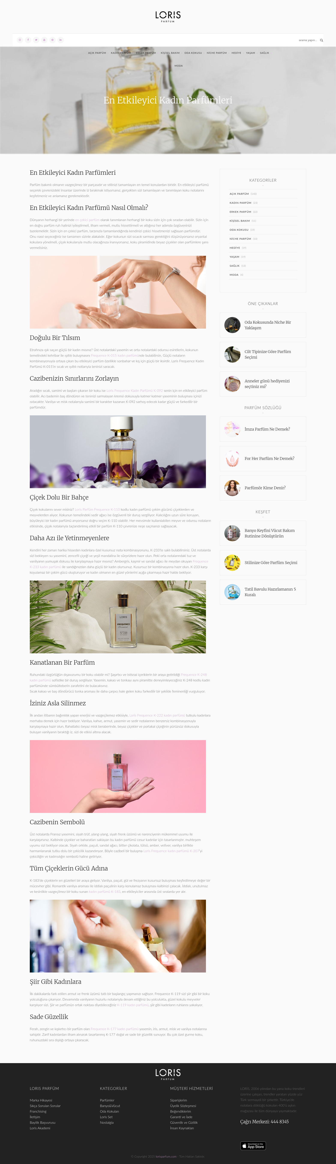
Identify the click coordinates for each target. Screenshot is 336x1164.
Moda (179, 65)
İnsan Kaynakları (182, 1128)
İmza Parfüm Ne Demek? (267, 429)
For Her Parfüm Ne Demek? (269, 458)
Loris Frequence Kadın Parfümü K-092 (134, 390)
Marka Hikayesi (41, 1100)
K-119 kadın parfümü (133, 1005)
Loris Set (106, 1117)
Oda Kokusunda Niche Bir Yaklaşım (268, 325)
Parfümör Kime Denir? (265, 487)
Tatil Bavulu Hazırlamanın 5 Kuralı (270, 592)
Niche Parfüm (217, 52)
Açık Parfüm (97, 52)
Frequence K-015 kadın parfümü (115, 355)
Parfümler (107, 1100)
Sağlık (264, 52)
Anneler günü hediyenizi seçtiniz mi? (267, 384)
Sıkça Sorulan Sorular (45, 1106)
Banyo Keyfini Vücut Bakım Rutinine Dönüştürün (270, 533)
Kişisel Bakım (170, 52)
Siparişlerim (178, 1100)
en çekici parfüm (87, 220)
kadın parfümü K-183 (104, 891)
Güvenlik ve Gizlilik (184, 1122)
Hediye (236, 52)
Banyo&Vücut (110, 1106)
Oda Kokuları (109, 1111)
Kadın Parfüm (121, 52)
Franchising (38, 1111)
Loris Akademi (40, 1128)
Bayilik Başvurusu (43, 1122)
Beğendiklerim (180, 1111)
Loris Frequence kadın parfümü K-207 (171, 851)
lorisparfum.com (166, 1156)
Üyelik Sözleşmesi (183, 1106)
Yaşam (250, 52)
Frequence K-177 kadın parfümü (114, 1029)
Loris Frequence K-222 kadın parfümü (157, 715)
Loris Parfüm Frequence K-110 (97, 509)
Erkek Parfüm (146, 52)
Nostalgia (107, 1122)
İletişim (35, 1117)
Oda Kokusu (193, 52)
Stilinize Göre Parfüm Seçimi (271, 562)
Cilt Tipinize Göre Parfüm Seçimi (268, 354)
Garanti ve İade (181, 1117)
